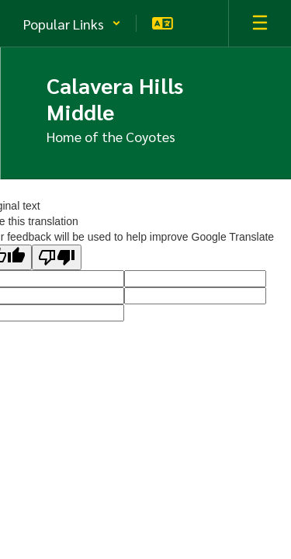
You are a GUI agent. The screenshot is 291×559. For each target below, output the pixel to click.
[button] (72, 23)
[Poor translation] (56, 257)
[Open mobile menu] (260, 23)
